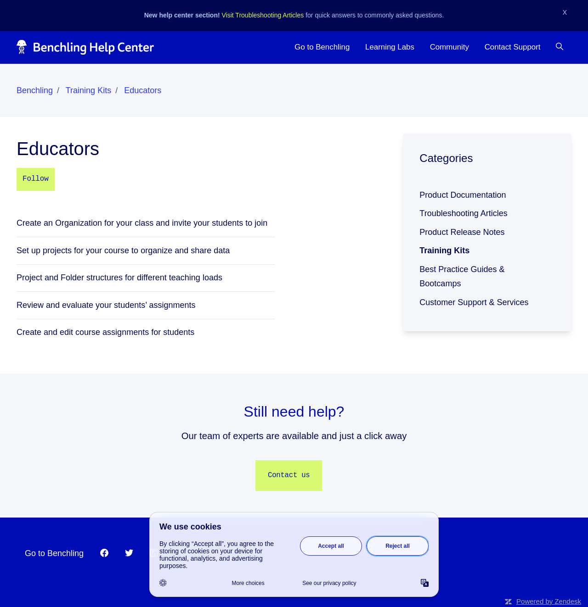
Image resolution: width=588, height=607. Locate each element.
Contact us (289, 475)
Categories (446, 158)
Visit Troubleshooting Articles (263, 15)
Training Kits (88, 90)
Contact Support (513, 47)
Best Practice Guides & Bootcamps (461, 277)
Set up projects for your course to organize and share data (123, 250)
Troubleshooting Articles (463, 213)
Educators (142, 90)
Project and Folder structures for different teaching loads (119, 277)
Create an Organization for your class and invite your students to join (142, 223)
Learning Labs (389, 47)
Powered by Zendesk (548, 601)
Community (449, 47)
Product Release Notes (461, 232)
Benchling (35, 90)
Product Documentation (462, 195)
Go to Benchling (322, 47)
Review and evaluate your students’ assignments (106, 305)
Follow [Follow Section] (36, 179)
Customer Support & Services (473, 302)
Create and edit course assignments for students (105, 332)
